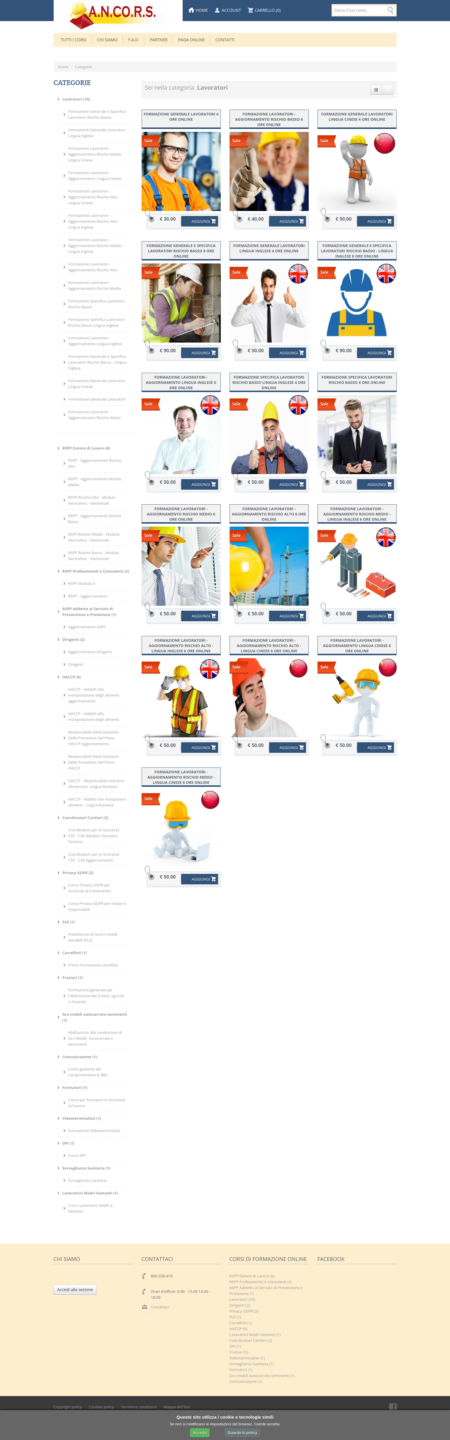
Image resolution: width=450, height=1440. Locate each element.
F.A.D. (133, 39)
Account (231, 10)
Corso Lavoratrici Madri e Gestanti (90, 1208)
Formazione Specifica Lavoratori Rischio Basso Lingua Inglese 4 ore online (269, 382)
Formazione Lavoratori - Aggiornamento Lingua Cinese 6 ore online (357, 645)
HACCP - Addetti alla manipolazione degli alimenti (93, 716)
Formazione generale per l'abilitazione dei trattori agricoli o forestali (96, 995)
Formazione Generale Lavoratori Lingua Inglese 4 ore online (269, 248)
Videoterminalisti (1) (247, 1358)
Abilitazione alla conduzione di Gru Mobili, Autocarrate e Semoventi (95, 1038)
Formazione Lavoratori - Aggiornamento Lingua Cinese (94, 175)
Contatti (225, 39)
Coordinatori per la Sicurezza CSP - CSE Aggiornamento (93, 857)
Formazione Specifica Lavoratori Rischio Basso (96, 303)
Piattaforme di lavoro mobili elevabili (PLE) (93, 937)
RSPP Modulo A (81, 583)
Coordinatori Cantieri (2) (251, 1340)
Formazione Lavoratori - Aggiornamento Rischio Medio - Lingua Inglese (96, 245)
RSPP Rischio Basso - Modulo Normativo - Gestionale (93, 555)
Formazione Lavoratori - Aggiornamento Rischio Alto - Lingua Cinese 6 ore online (269, 645)
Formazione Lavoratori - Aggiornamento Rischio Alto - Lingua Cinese (94, 196)
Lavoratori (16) (242, 1299)
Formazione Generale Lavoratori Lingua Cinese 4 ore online (357, 116)
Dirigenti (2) (240, 1305)
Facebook (392, 1406)
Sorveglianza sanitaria (87, 1180)
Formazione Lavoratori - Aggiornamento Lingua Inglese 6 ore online (181, 382)
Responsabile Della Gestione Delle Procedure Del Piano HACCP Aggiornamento (93, 737)
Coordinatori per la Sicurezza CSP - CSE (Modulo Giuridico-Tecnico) (93, 835)
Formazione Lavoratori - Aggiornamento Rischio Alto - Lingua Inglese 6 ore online (181, 645)
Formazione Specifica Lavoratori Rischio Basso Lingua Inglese (96, 322)
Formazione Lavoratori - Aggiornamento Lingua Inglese (95, 340)
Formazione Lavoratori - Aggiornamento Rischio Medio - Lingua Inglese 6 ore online (357, 514)
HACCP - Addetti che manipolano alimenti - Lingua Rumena (97, 802)
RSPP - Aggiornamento (88, 596)
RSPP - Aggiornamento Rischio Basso (95, 518)
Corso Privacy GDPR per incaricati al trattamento (89, 887)
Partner (159, 39)
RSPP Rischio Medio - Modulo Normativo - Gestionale (94, 537)
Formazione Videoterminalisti (94, 1130)
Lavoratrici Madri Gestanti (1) (255, 1334)
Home (202, 10)
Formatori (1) (241, 1369)
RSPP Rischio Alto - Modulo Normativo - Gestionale (92, 500)
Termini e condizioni (139, 1407)
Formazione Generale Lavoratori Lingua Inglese (96, 132)
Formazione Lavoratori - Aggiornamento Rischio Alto (92, 267)
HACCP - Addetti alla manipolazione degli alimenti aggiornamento (93, 695)
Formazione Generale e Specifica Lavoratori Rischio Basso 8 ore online (181, 251)
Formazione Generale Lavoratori (96, 399)
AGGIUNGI (197, 221)
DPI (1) (235, 1346)
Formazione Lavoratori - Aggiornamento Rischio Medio (94, 285)
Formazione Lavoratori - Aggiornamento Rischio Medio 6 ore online (181, 514)
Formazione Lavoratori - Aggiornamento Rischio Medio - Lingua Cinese (96, 154)
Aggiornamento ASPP (87, 626)
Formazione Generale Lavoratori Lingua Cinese (96, 383)
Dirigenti (76, 664)
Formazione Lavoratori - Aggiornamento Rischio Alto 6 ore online (269, 514)
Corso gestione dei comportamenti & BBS (88, 1072)
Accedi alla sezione (75, 1289)
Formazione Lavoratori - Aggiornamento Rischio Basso (94, 414)
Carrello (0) (268, 10)
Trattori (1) (239, 1352)
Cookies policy (101, 1407)
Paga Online (191, 39)
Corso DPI (77, 1155)
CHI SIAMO (107, 39)
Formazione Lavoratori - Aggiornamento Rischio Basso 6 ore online (269, 119)
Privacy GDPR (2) (244, 1311)
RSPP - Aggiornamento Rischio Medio (95, 481)
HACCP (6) (238, 1328)
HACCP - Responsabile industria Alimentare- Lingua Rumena (96, 783)
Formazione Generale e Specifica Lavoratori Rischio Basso (97, 114)
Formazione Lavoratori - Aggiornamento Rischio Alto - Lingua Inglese (94, 221)
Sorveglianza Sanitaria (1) (252, 1363)
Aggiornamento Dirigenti (90, 651)
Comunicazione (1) (246, 1381)
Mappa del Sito (177, 1407)
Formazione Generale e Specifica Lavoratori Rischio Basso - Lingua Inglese (97, 362)
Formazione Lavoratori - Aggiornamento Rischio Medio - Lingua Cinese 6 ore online (181, 777)
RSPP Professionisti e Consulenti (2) (261, 1281)
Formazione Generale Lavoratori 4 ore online (181, 116)
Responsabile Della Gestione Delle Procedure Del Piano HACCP (93, 762)
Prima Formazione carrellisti (93, 965)
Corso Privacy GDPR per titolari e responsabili (97, 906)
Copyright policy (68, 1407)
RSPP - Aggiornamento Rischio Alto (95, 463)
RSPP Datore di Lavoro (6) (252, 1276)
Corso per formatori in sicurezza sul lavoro (96, 1102)
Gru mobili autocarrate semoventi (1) (262, 1375)
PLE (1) (235, 1317)
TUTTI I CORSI (73, 39)
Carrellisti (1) (241, 1322)
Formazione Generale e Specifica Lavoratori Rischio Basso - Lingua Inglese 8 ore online (357, 251)
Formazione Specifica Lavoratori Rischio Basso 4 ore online (357, 380)
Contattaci (160, 1307)
